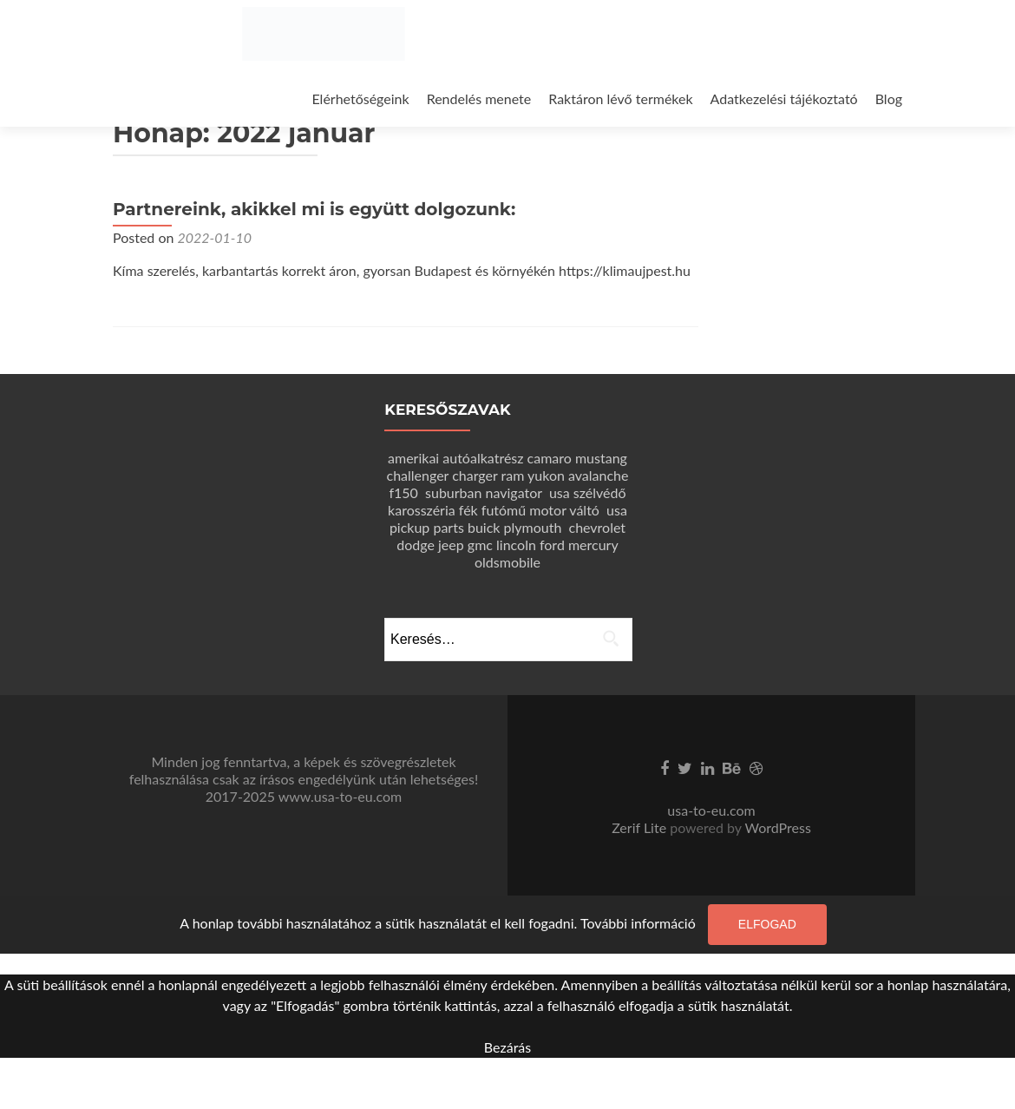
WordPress (776, 827)
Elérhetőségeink (360, 98)
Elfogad (767, 924)
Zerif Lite (641, 827)
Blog (888, 98)
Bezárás (507, 1047)
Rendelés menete (479, 98)
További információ (638, 923)
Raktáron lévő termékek (620, 98)
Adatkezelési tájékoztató (784, 98)
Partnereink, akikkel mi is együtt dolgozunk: (314, 209)
